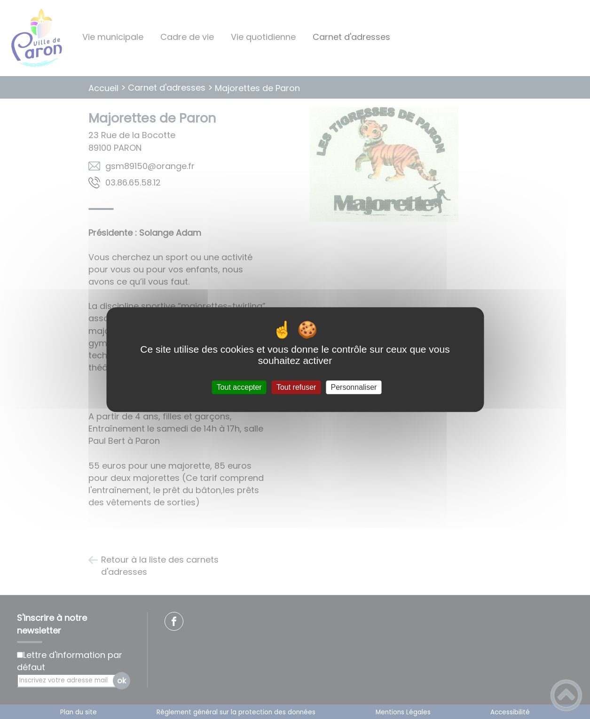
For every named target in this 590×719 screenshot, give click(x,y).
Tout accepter (239, 387)
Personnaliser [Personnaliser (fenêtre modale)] (354, 387)
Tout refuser (296, 387)
